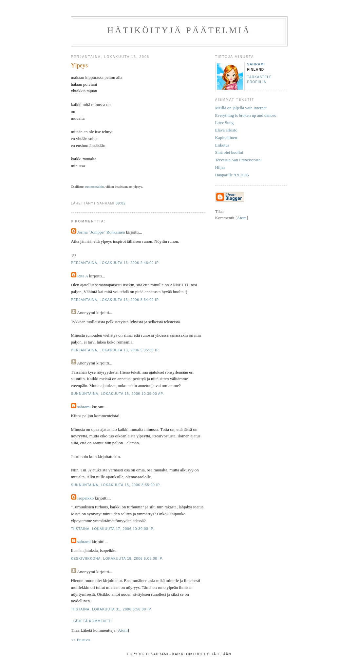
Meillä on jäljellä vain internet (241, 107)
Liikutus (222, 145)
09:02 (120, 203)
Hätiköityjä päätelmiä (179, 30)
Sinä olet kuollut (229, 152)
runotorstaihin (94, 186)
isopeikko (85, 498)
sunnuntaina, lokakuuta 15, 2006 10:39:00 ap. (117, 394)
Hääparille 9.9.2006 (232, 174)
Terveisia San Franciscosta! (238, 159)
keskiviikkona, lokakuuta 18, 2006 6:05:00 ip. (117, 558)
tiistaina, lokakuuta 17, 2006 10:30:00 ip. (112, 529)
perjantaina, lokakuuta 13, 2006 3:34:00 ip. (115, 300)
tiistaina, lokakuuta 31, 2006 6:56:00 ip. (111, 609)
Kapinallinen (226, 137)
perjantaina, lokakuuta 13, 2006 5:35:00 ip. (115, 350)
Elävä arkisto (226, 130)
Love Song (224, 122)
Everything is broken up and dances (245, 115)
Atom (123, 630)
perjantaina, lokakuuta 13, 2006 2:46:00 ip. (115, 263)
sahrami (84, 406)
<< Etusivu (80, 639)
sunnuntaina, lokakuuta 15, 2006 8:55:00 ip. (116, 485)
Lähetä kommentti (92, 621)
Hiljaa (220, 167)
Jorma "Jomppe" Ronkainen (101, 232)
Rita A (82, 275)
